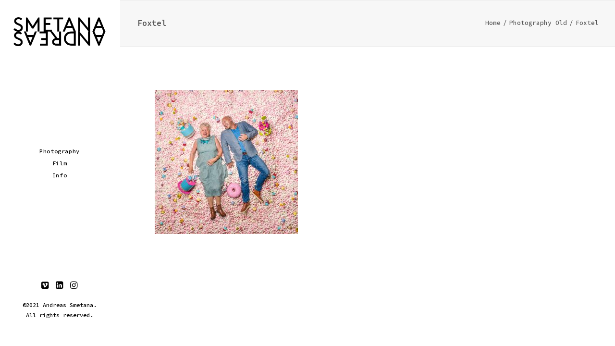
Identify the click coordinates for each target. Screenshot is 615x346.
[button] (45, 285)
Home (493, 23)
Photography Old (538, 23)
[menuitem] (45, 285)
